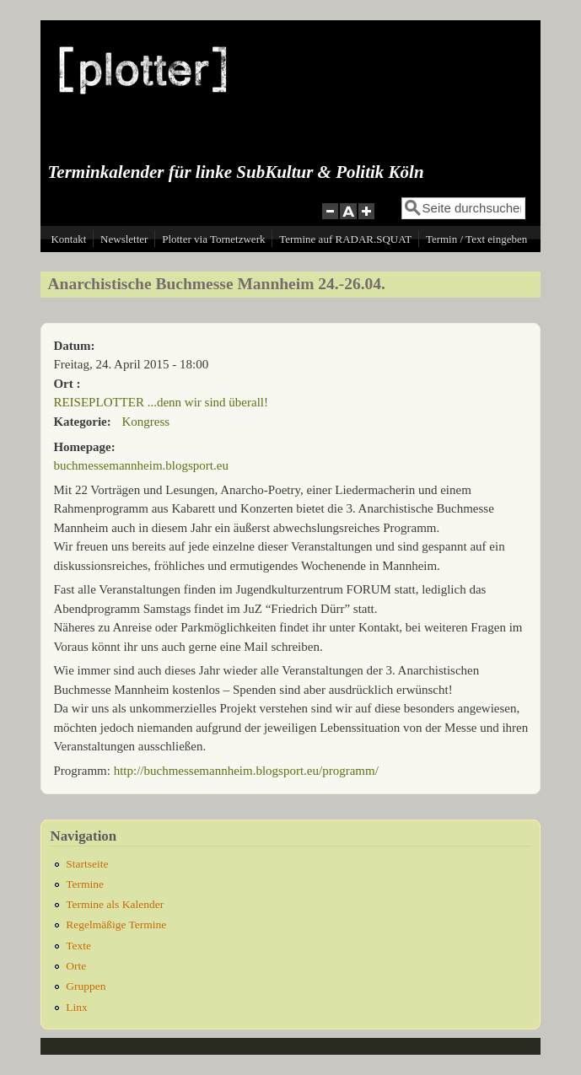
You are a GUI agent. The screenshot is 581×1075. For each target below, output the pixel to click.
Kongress (146, 421)
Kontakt (68, 239)
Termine (85, 884)
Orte (76, 965)
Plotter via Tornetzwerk (213, 239)
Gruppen (85, 986)
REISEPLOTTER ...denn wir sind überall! (160, 402)
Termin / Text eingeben (476, 239)
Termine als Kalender (115, 904)
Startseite (87, 863)
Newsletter (124, 239)
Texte (78, 945)
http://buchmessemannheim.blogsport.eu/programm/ (246, 770)
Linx (77, 1007)
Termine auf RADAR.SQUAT (345, 239)
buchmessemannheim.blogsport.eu (140, 465)
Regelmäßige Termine (116, 924)
